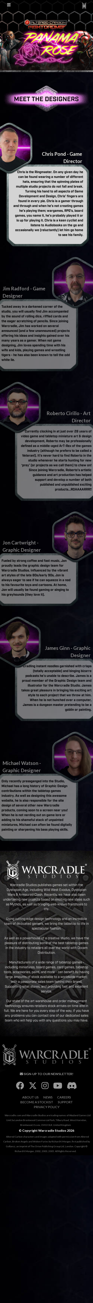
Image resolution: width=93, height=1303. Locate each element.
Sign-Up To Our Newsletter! (46, 1074)
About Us (30, 1097)
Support (65, 1102)
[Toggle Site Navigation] (9, 6)
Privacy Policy (46, 1107)
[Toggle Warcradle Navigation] (84, 6)
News (48, 1097)
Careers (64, 1097)
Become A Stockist (36, 1102)
